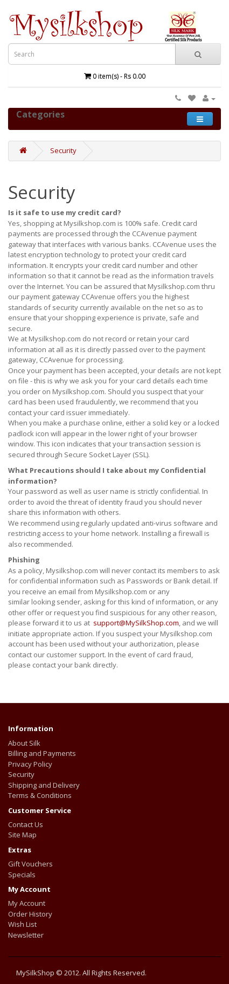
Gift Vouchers (30, 864)
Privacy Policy (30, 764)
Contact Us (25, 824)
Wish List (22, 924)
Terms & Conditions (40, 795)
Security (63, 150)
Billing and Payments (42, 753)
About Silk (24, 743)
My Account (26, 903)
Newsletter (26, 935)
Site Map (22, 835)
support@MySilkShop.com (136, 623)
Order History (30, 914)
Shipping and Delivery (44, 785)
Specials (22, 874)
